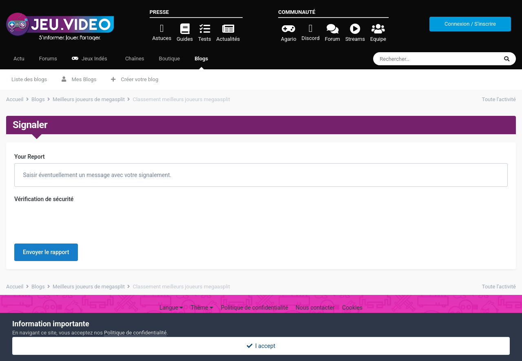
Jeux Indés (89, 58)
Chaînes (134, 58)
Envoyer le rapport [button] (46, 220)
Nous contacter (315, 296)
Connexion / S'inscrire (470, 24)
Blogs (201, 62)
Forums (48, 58)
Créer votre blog (134, 79)
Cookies (352, 296)
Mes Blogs (79, 79)
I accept (261, 346)
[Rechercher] (420, 58)
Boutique (169, 58)
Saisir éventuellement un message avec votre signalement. (96, 175)
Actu (18, 58)
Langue (171, 296)
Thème (202, 296)
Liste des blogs (29, 79)
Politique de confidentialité (254, 296)
